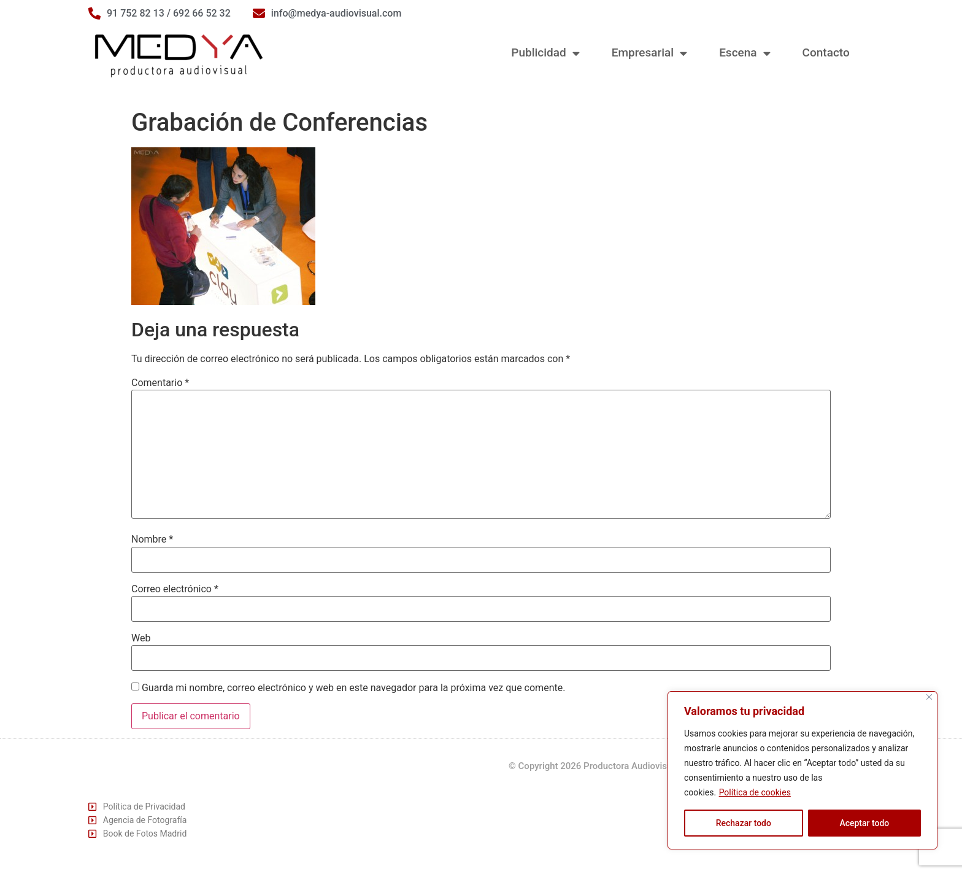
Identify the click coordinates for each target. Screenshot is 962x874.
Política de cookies (755, 792)
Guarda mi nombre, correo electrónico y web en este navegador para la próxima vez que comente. (353, 688)
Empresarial (649, 53)
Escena (744, 53)
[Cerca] (929, 697)
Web (140, 638)
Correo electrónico (174, 589)
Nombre (152, 539)
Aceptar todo (864, 823)
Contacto (826, 52)
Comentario (160, 383)
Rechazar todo (743, 823)
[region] (802, 770)
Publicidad (545, 53)
